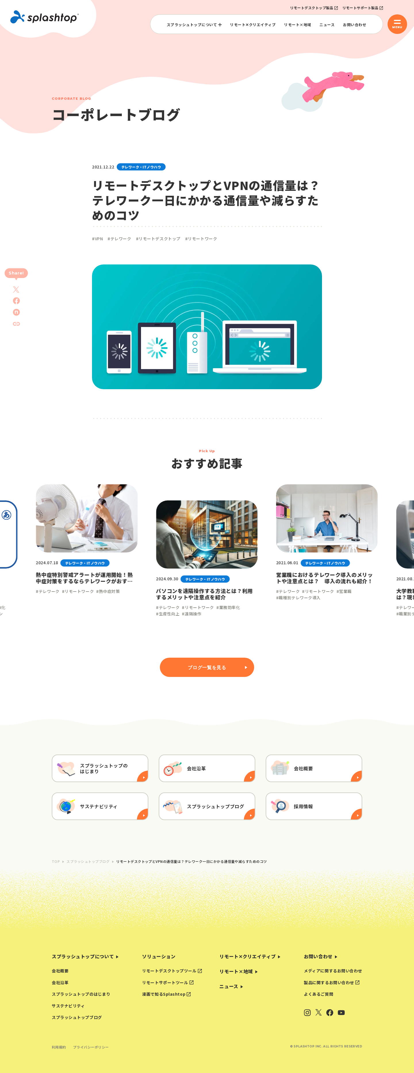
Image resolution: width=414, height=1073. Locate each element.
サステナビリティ (68, 1006)
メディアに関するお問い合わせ (333, 971)
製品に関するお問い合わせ (329, 982)
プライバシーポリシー (91, 1047)
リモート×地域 (297, 24)
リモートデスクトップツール (169, 971)
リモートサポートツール (165, 982)
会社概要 (60, 971)
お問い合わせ (354, 24)
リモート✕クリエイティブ (253, 24)
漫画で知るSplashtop (163, 994)
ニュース (327, 24)
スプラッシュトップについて (192, 24)
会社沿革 (60, 982)
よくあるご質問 (318, 994)
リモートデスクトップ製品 (311, 7)
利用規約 (59, 1047)
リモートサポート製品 (360, 7)
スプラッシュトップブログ (77, 1017)
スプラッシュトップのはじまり (81, 994)
